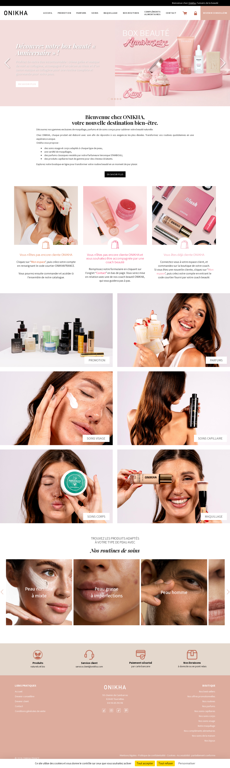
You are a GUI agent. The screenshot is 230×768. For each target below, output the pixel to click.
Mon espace (38, 262)
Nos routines (208, 701)
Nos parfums (208, 706)
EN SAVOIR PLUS (115, 174)
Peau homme (174, 592)
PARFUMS (81, 13)
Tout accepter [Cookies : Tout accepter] (145, 763)
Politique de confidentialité (152, 755)
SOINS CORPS (96, 516)
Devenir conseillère (24, 696)
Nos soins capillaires (204, 711)
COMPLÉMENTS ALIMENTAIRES (152, 13)
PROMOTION (64, 13)
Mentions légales (128, 755)
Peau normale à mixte (39, 592)
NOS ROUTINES (131, 13)
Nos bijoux (210, 740)
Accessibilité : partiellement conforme (196, 755)
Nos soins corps (207, 716)
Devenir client (22, 701)
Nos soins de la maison (203, 735)
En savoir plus (27, 84)
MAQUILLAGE (111, 13)
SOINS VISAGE (96, 438)
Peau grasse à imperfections (107, 592)
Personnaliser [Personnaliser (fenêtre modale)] (186, 763)
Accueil (47, 13)
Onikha (198, 3)
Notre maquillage (206, 725)
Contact (171, 13)
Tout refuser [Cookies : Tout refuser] (165, 763)
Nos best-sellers (207, 691)
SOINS (94, 13)
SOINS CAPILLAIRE (210, 438)
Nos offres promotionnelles (201, 696)
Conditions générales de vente (30, 711)
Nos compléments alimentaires (199, 730)
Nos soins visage (207, 721)
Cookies (171, 755)
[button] (5, 63)
